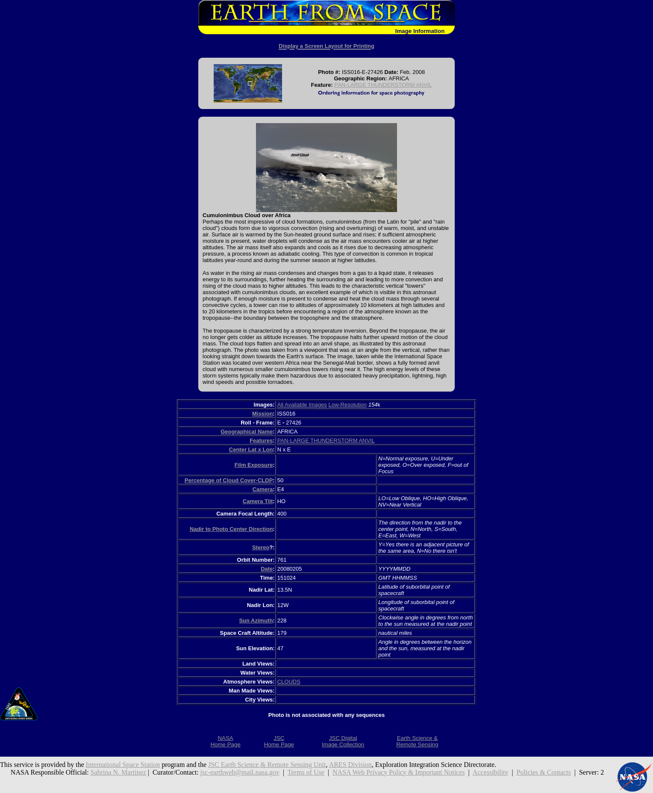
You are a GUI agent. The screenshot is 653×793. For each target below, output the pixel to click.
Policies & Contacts (544, 772)
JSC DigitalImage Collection (343, 741)
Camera (263, 489)
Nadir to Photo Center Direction (231, 529)
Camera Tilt (258, 501)
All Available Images (302, 404)
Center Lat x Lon (251, 449)
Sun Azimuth (256, 620)
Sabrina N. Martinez (118, 772)
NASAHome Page (225, 741)
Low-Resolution (347, 404)
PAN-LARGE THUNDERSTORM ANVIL (383, 85)
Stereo (260, 547)
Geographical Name (247, 431)
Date (267, 569)
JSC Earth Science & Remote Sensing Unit (267, 764)
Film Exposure (254, 465)
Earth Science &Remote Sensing (417, 741)
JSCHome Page (279, 741)
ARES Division (350, 764)
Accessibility (491, 772)
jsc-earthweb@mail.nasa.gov (239, 772)
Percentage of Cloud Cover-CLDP (229, 480)
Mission (262, 413)
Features (261, 440)
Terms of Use (306, 772)
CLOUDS (288, 681)
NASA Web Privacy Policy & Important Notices (398, 772)
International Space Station (123, 764)
